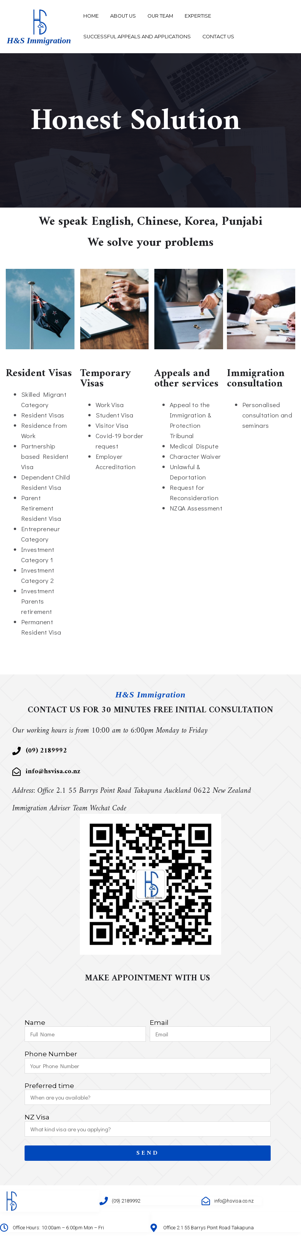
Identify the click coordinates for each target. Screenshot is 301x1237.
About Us (123, 16)
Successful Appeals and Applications (137, 36)
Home (91, 16)
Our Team (160, 16)
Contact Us (218, 36)
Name (35, 1022)
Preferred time (49, 1086)
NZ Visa (37, 1117)
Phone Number (51, 1054)
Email (159, 1022)
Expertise (198, 16)
